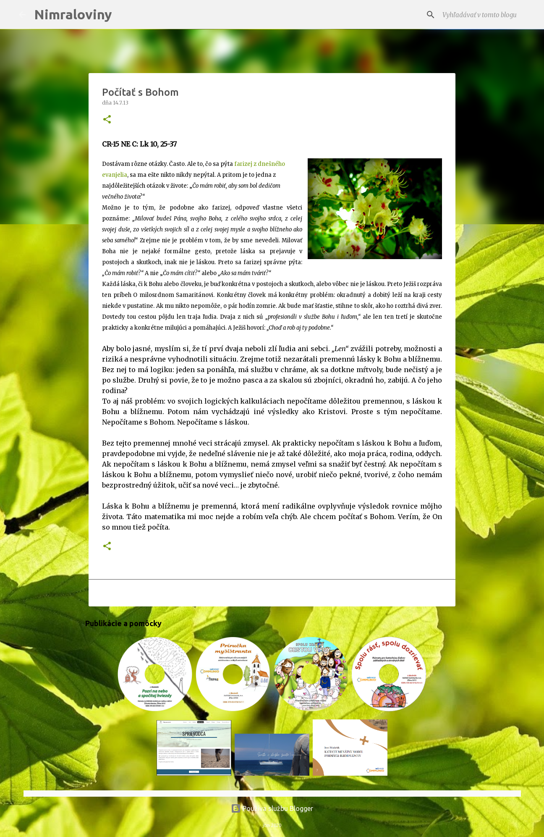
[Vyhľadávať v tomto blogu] (483, 15)
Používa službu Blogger (272, 808)
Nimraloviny (73, 14)
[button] (107, 120)
